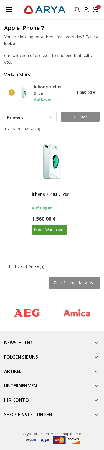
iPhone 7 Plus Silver (50, 194)
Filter (80, 116)
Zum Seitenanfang (74, 283)
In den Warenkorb (49, 229)
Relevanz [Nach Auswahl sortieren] (30, 117)
